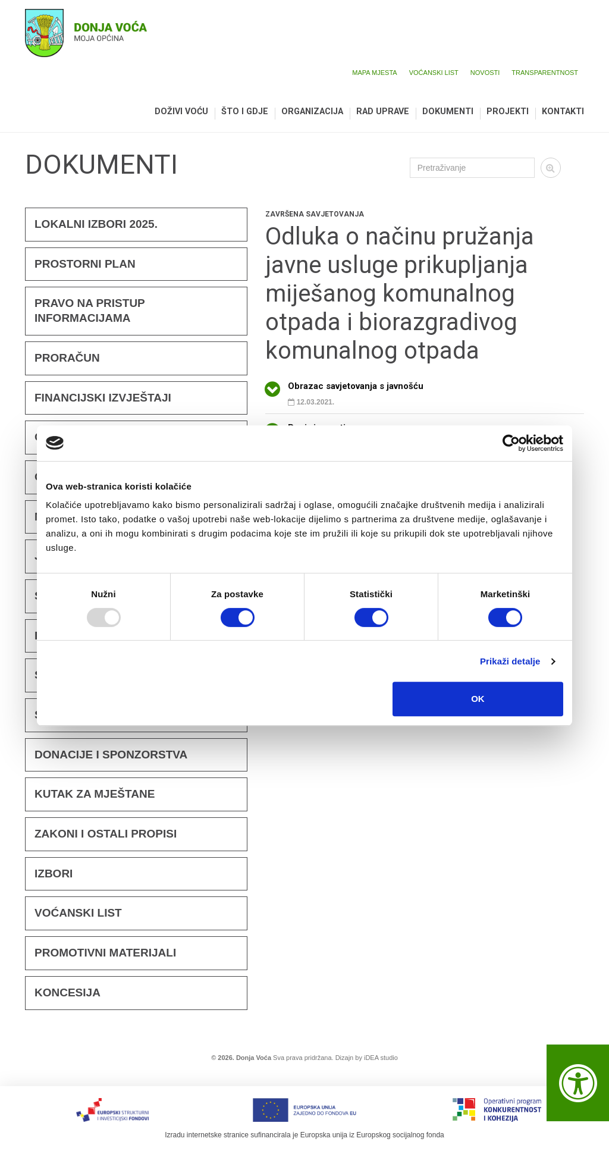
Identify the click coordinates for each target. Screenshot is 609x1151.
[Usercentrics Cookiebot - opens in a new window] (511, 443)
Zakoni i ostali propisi (105, 833)
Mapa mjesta (374, 72)
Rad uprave (382, 112)
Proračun (67, 358)
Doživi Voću (181, 112)
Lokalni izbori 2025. (96, 224)
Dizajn (344, 1057)
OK (478, 699)
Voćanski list (434, 72)
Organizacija (312, 112)
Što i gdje (244, 112)
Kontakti (563, 112)
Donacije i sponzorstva (110, 754)
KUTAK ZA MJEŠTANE (94, 794)
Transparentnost (544, 72)
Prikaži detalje (510, 661)
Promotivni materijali (105, 952)
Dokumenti (447, 112)
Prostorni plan (85, 264)
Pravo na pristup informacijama (89, 310)
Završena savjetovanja (314, 214)
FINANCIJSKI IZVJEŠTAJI (102, 397)
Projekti (507, 112)
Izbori (53, 873)
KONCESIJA (67, 992)
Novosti (485, 72)
